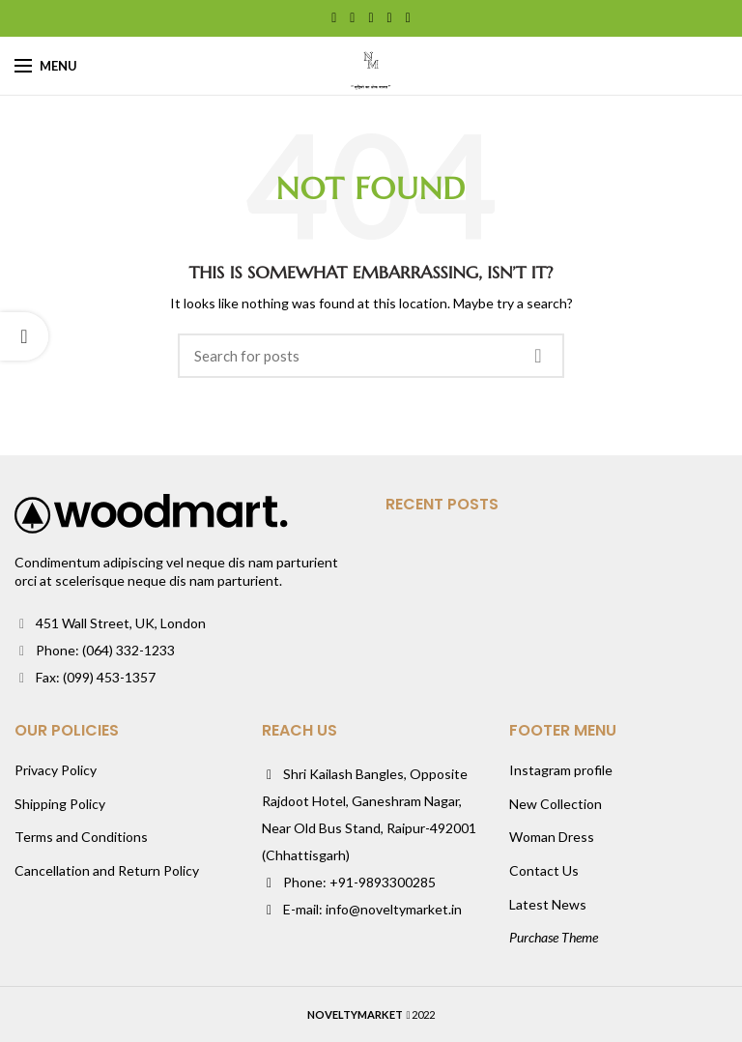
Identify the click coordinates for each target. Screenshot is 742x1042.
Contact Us (544, 870)
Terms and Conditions (81, 836)
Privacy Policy (55, 770)
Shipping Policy (59, 804)
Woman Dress (551, 836)
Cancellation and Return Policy (106, 870)
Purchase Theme (553, 937)
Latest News (547, 904)
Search (538, 355)
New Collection (555, 804)
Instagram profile (561, 770)
